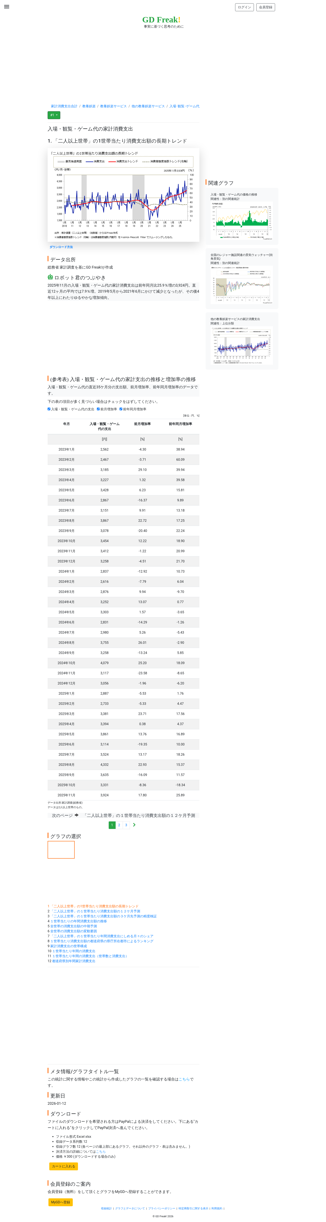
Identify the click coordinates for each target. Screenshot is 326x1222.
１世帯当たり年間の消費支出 (73, 951)
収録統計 (106, 1208)
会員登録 (265, 7)
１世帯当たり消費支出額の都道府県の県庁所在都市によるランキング (101, 941)
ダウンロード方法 (61, 247)
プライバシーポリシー (161, 1208)
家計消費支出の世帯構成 (68, 946)
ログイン (244, 7)
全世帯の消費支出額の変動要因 (73, 931)
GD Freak (161, 19)
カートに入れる (63, 1166)
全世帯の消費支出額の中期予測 (73, 926)
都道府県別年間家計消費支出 (73, 961)
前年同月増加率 (134, 409)
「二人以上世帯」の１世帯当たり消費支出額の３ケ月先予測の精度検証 (103, 916)
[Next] (134, 825)
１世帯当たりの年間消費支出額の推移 (78, 921)
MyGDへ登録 (60, 1202)
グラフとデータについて (130, 1208)
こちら (184, 1079)
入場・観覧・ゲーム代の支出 (72, 409)
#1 (52, 115)
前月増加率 (108, 409)
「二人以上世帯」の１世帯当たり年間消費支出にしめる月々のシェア (101, 936)
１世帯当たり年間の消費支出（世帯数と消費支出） (90, 956)
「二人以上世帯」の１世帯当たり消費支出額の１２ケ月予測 (95, 911)
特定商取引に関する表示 (193, 1208)
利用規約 (216, 1208)
